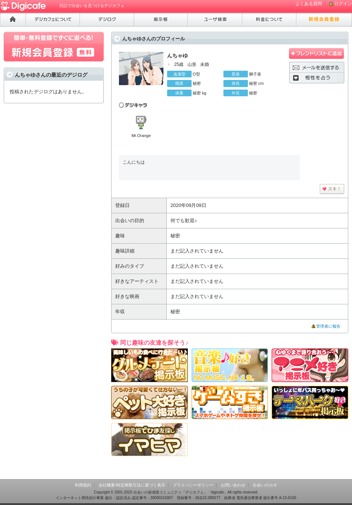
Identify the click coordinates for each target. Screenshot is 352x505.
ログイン (343, 3)
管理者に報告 (328, 326)
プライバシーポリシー (193, 485)
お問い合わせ (233, 485)
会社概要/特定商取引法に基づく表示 (132, 485)
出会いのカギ (265, 485)
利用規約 (83, 485)
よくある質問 (308, 3)
